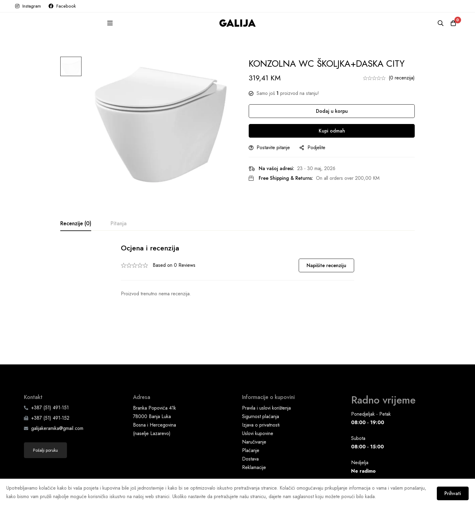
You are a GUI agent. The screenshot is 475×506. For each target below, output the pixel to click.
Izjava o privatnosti (261, 388)
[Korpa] (452, 23)
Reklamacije (254, 431)
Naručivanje (254, 405)
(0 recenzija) (402, 77)
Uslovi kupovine (257, 397)
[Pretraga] (436, 23)
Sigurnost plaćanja (260, 380)
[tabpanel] (237, 270)
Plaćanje (250, 414)
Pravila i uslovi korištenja (266, 371)
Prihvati (450, 491)
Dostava (250, 422)
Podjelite (322, 147)
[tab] (75, 223)
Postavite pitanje (278, 147)
